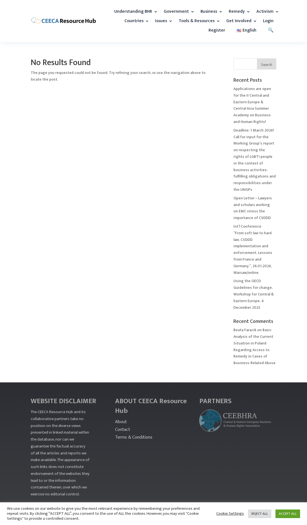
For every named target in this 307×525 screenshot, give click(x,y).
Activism (265, 11)
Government (176, 11)
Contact (122, 429)
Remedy (237, 11)
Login (268, 21)
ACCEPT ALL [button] (288, 514)
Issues (161, 21)
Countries (134, 21)
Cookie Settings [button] (230, 513)
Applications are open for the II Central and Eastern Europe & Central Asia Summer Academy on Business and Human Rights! (252, 105)
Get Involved (238, 21)
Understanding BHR (133, 11)
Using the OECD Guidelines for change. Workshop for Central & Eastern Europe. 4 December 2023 (253, 294)
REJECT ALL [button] (259, 514)
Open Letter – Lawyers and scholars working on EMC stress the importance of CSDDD (252, 208)
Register (217, 30)
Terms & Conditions (133, 437)
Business (209, 11)
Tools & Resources (197, 21)
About (121, 422)
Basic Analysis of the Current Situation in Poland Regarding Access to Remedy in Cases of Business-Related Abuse (254, 346)
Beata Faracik (244, 330)
